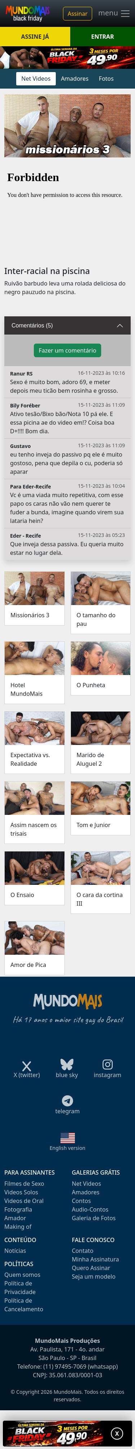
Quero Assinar (91, 1268)
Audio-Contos (90, 1209)
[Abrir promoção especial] (67, 1433)
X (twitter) (27, 1072)
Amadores (75, 78)
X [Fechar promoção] (117, 1434)
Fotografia (18, 1209)
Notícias (15, 1251)
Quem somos (22, 1275)
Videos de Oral (24, 1201)
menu (114, 13)
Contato (83, 1251)
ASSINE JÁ (35, 37)
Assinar (77, 14)
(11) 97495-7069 (64, 1366)
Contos (81, 1201)
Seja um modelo (94, 1276)
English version (68, 1147)
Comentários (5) (32, 325)
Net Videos (35, 78)
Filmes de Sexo (24, 1184)
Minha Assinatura (95, 1259)
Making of (17, 1227)
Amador (15, 1218)
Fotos (106, 78)
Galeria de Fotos (94, 1218)
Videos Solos (21, 1192)
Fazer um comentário (67, 350)
